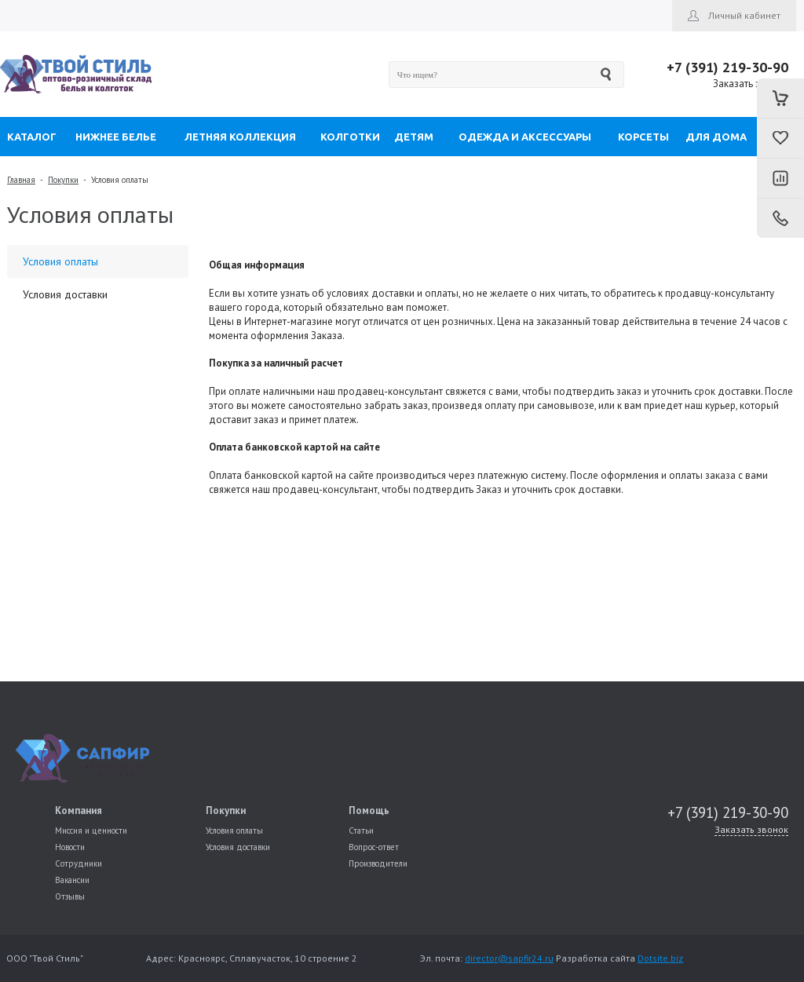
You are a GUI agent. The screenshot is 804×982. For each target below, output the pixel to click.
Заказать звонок (750, 83)
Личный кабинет (744, 15)
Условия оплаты (119, 179)
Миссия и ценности (91, 830)
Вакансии (72, 879)
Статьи (361, 830)
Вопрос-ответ (374, 846)
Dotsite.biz (660, 958)
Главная (21, 179)
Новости (70, 846)
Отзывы (70, 896)
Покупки (63, 179)
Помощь (369, 810)
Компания (78, 810)
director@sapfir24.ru (509, 958)
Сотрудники (78, 863)
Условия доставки (65, 294)
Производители (378, 863)
